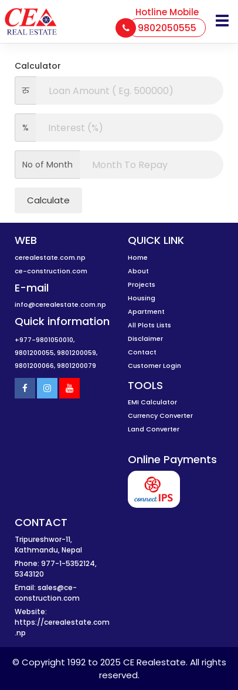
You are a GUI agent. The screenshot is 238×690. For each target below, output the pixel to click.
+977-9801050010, (44, 339)
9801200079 (76, 365)
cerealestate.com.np (50, 257)
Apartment (146, 311)
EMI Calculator (152, 402)
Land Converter (153, 429)
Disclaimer (145, 338)
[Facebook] (25, 388)
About (138, 271)
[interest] (129, 127)
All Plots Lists (149, 325)
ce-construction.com (51, 271)
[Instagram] (47, 388)
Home (138, 257)
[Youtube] (69, 388)
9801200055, (35, 352)
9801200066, (35, 365)
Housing (141, 298)
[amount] (129, 90)
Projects (141, 284)
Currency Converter (160, 415)
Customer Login (154, 365)
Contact (142, 352)
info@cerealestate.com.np (60, 304)
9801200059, (77, 352)
